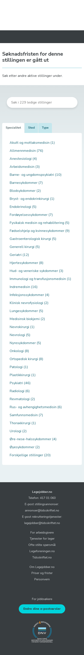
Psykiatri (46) (20, 383)
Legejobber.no (42, 492)
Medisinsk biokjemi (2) (27, 319)
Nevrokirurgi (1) (22, 327)
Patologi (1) (19, 367)
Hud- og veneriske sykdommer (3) (36, 270)
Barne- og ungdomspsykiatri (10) (36, 174)
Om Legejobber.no (42, 567)
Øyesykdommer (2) (25, 447)
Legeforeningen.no (42, 551)
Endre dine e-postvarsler (42, 609)
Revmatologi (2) (22, 399)
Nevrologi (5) (20, 335)
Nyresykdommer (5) (25, 343)
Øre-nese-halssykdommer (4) (33, 439)
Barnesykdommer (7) (26, 182)
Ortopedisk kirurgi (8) (26, 359)
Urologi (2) (18, 431)
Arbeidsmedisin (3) (25, 166)
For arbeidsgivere (42, 532)
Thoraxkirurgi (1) (23, 423)
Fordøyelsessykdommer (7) (31, 214)
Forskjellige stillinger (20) (30, 455)
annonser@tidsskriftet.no (42, 510)
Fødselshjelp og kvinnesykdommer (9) (40, 230)
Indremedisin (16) (24, 287)
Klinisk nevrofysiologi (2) (29, 303)
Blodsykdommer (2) (25, 190)
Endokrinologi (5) (23, 206)
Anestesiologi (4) (23, 158)
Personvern (42, 579)
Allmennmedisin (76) (26, 150)
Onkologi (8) (19, 351)
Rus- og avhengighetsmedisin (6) (36, 407)
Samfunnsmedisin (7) (26, 415)
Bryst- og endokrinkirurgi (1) (32, 198)
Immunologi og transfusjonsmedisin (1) (40, 279)
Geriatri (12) (19, 254)
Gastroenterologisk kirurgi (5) (33, 238)
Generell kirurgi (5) (25, 246)
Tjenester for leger (42, 538)
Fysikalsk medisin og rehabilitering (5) (39, 222)
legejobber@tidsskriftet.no (42, 523)
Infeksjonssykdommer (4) (29, 295)
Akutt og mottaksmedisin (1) (32, 142)
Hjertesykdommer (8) (26, 262)
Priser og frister (42, 573)
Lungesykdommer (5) (26, 311)
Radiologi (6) (20, 391)
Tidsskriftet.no (42, 557)
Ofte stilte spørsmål (42, 545)
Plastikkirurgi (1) (23, 375)
